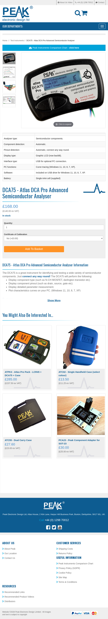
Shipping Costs (64, 549)
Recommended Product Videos (18, 596)
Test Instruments (17, 40)
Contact (100, 2)
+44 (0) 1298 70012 (84, 2)
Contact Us (8, 558)
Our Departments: (12, 26)
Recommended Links (13, 592)
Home (4, 40)
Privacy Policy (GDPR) (68, 568)
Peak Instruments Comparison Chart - (54, 48)
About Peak (8, 549)
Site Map (61, 577)
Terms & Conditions (66, 582)
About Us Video (65, 2)
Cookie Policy (64, 573)
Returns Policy (64, 553)
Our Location (9, 553)
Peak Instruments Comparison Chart (74, 563)
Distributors (8, 601)
